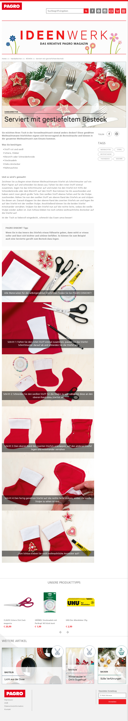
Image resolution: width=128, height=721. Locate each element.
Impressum (8, 700)
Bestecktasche (106, 154)
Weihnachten (105, 149)
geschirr (119, 159)
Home (4, 59)
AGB (6, 703)
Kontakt (7, 709)
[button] (61, 632)
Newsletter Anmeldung (107, 691)
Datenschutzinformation (13, 706)
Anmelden (112, 702)
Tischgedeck (105, 159)
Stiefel (119, 149)
